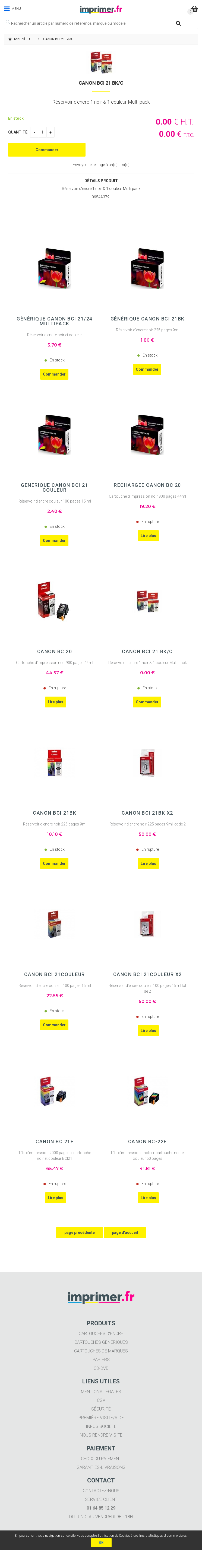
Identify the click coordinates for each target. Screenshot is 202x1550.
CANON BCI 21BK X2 (147, 813)
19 (147, 506)
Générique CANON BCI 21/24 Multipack (55, 321)
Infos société (101, 1426)
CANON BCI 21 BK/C (101, 83)
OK (101, 1543)
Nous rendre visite (101, 1435)
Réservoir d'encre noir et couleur (54, 335)
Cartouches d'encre (101, 1333)
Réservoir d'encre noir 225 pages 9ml (147, 330)
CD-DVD (101, 1368)
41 (147, 1168)
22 (54, 995)
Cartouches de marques (101, 1351)
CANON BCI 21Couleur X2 (147, 974)
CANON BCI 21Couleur (54, 974)
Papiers (101, 1359)
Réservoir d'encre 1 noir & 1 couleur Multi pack (147, 662)
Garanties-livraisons (101, 1467)
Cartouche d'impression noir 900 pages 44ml (147, 496)
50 (147, 834)
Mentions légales (101, 1391)
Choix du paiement (101, 1458)
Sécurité (101, 1409)
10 (54, 834)
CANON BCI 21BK (54, 813)
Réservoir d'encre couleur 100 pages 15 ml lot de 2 (147, 988)
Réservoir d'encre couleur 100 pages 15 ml (54, 501)
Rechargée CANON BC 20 (147, 485)
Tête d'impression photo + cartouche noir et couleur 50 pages (147, 1156)
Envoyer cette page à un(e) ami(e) (101, 165)
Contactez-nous (101, 1490)
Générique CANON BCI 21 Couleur (54, 488)
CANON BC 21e (55, 1141)
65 (54, 1168)
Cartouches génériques (101, 1342)
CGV (101, 1400)
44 (55, 672)
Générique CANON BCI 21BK (148, 318)
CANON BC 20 (54, 651)
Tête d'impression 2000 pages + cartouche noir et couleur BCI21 (54, 1156)
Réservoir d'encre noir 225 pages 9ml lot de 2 (147, 824)
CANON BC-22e (147, 1141)
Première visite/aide (101, 1417)
